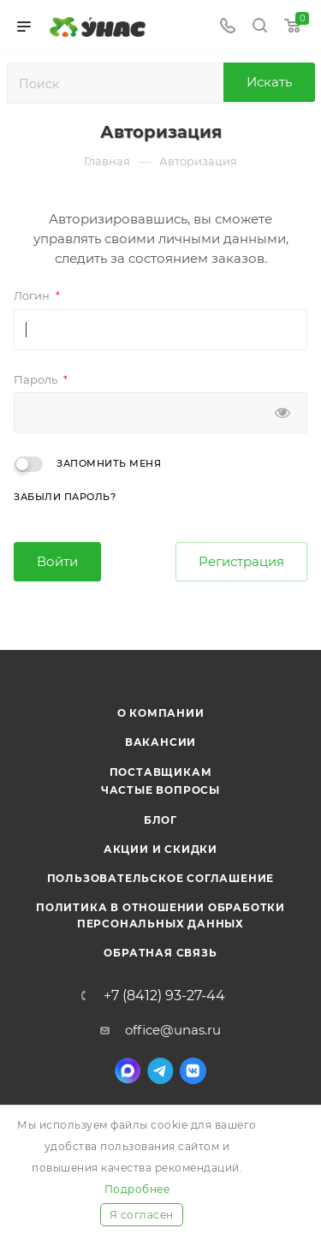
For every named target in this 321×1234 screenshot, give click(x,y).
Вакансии (160, 742)
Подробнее (137, 1189)
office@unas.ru (173, 1030)
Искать (269, 82)
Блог (160, 820)
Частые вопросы (160, 790)
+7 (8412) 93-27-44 (164, 996)
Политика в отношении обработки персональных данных (160, 915)
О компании (161, 712)
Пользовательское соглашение (161, 878)
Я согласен (142, 1214)
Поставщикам (161, 772)
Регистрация (241, 561)
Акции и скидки (160, 849)
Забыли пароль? (65, 497)
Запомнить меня (108, 463)
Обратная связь (160, 952)
